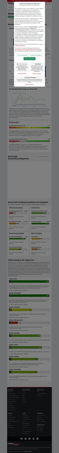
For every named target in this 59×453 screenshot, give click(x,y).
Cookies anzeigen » (22, 73)
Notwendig (23, 64)
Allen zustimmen (29, 58)
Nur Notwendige (22, 55)
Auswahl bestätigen (35, 55)
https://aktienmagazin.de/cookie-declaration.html (26, 49)
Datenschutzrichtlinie (20, 45)
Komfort (38, 64)
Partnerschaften (30, 78)
